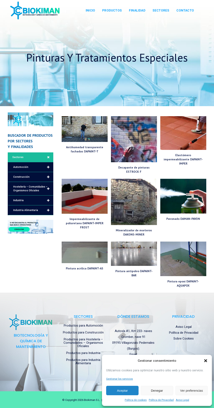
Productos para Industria (83, 353)
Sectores (32, 157)
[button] (206, 361)
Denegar (157, 390)
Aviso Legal (182, 400)
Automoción (33, 167)
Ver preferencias (191, 390)
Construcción (33, 177)
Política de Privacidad (161, 400)
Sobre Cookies (183, 338)
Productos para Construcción (83, 332)
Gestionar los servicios (119, 379)
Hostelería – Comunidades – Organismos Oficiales (33, 188)
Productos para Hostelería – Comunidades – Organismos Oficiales (83, 343)
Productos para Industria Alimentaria (83, 361)
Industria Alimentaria (33, 210)
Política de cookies (136, 400)
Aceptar (122, 390)
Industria (33, 200)
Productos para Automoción (83, 325)
